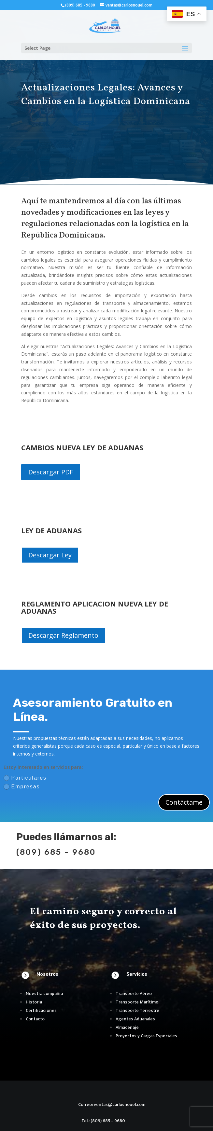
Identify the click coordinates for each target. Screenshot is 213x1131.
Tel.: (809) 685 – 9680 (103, 1120)
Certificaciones (41, 1010)
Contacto (35, 1019)
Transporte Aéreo (134, 993)
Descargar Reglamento (63, 635)
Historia (34, 1002)
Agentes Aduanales (135, 1019)
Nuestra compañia (44, 993)
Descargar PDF (50, 472)
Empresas (22, 787)
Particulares (25, 778)
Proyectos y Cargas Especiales (146, 1036)
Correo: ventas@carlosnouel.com (111, 1104)
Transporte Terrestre (137, 1010)
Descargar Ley (50, 555)
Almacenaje (127, 1027)
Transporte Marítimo (137, 1002)
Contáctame (184, 802)
